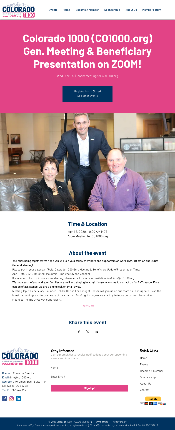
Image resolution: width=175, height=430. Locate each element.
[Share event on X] (87, 331)
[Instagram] (11, 398)
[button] (153, 401)
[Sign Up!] (89, 388)
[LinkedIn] (18, 398)
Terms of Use (101, 422)
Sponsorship (148, 377)
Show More (87, 306)
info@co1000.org (20, 378)
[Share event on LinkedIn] (96, 331)
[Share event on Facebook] (79, 331)
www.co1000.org (83, 422)
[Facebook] (4, 398)
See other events (87, 96)
